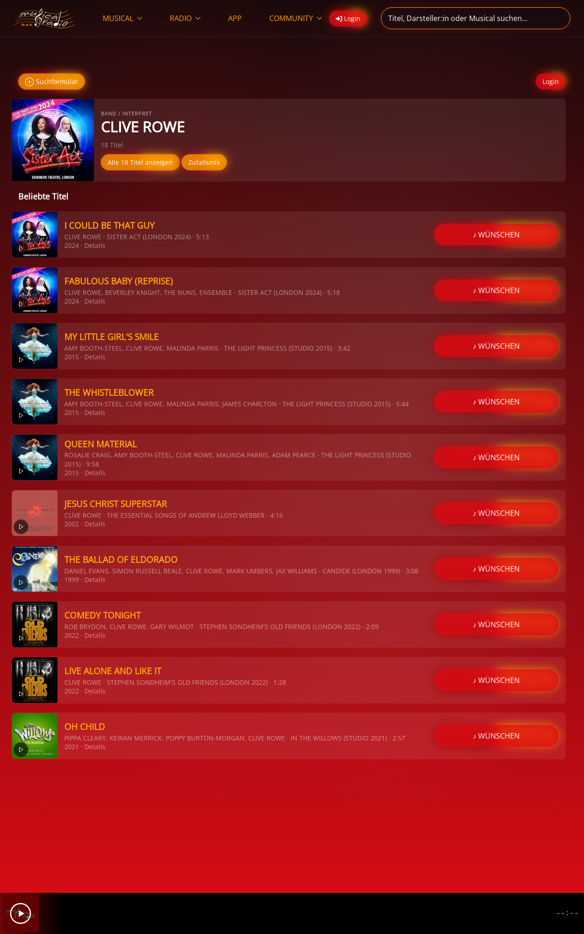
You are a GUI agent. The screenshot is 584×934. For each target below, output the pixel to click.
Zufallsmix (204, 162)
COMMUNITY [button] (295, 18)
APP (235, 18)
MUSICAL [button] (122, 18)
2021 (71, 746)
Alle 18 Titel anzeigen (140, 162)
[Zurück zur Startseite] (44, 18)
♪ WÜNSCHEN (496, 235)
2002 (71, 523)
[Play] (20, 913)
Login (550, 81)
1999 (71, 579)
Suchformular (51, 82)
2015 (71, 356)
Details (94, 245)
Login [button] (348, 18)
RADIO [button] (185, 18)
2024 (71, 245)
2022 (71, 635)
